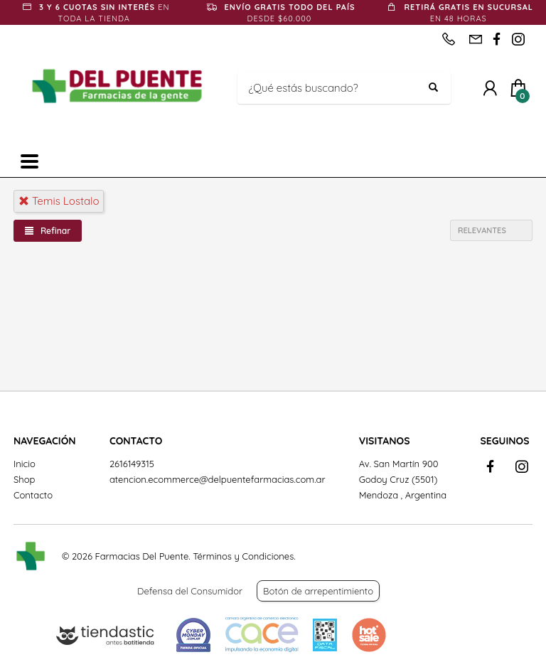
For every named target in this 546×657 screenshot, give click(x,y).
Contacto (33, 495)
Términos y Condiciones (243, 556)
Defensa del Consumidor (189, 591)
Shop (24, 479)
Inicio (25, 463)
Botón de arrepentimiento (318, 591)
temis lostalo (58, 201)
